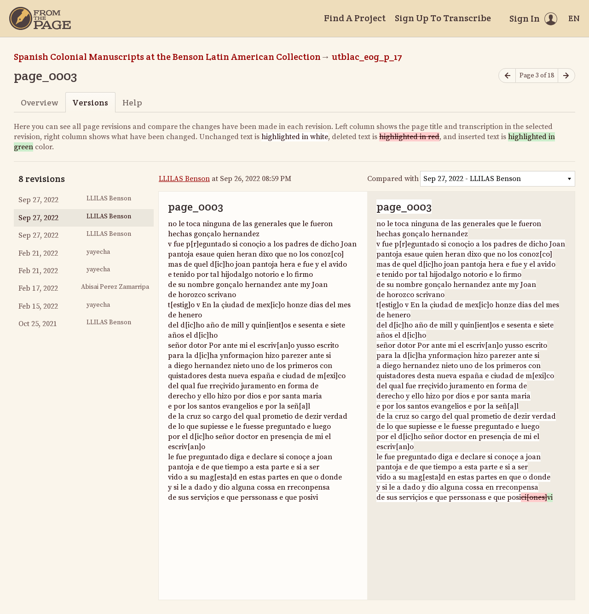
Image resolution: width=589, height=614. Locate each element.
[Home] (40, 18)
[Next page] (566, 75)
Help (132, 102)
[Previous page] (507, 75)
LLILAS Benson (184, 178)
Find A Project (355, 18)
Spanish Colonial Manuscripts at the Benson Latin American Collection (167, 57)
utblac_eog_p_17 (367, 57)
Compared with (393, 178)
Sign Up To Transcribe (443, 18)
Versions (90, 102)
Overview (39, 102)
